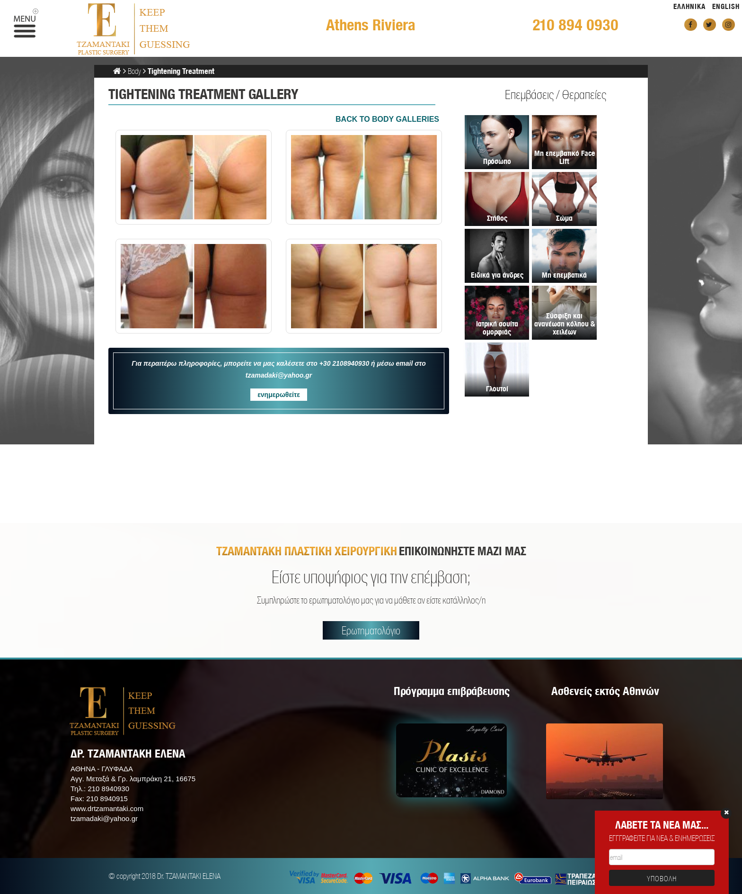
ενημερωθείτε (278, 394)
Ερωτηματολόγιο (371, 630)
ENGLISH (726, 6)
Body (134, 70)
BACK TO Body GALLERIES (387, 119)
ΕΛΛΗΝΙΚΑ (689, 6)
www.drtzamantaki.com (107, 808)
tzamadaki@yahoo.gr (104, 818)
